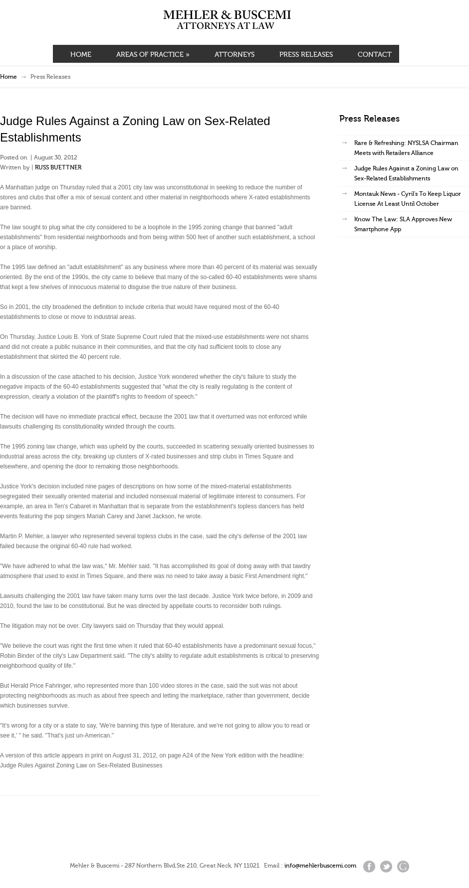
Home (8, 76)
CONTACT (375, 55)
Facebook (369, 867)
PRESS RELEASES (306, 55)
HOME (80, 55)
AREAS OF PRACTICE (153, 55)
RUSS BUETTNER (58, 167)
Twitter (386, 867)
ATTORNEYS (234, 55)
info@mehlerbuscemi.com (320, 865)
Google (403, 867)
